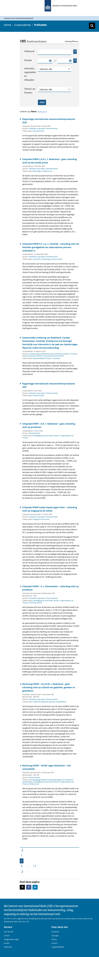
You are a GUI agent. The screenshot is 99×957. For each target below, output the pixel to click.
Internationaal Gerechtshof (54, 356)
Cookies (54, 943)
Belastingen (37, 171)
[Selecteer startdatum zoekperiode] (50, 60)
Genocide (56, 358)
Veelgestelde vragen (11, 939)
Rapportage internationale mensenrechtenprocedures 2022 (48, 121)
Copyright (55, 936)
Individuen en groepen (37, 128)
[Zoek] (92, 26)
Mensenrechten (52, 128)
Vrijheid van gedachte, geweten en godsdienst (49, 702)
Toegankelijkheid (57, 947)
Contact (7, 936)
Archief (6, 943)
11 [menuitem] (35, 866)
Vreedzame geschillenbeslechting (41, 354)
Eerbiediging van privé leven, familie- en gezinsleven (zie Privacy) (47, 437)
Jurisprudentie (22, 24)
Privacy (54, 939)
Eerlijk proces (47, 171)
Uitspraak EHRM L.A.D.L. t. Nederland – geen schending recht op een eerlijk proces (49, 161)
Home (7, 24)
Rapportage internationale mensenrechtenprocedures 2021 (48, 385)
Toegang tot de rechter (41, 519)
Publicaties (8, 947)
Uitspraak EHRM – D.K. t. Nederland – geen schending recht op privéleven (48, 425)
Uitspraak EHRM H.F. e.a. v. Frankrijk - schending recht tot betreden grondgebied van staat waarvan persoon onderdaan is (50, 247)
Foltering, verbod (35, 603)
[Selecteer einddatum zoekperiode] (70, 60)
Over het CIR (8, 932)
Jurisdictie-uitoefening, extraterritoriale (47, 259)
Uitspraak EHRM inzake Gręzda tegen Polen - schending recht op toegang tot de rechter (49, 509)
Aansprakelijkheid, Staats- (42, 358)
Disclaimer (55, 932)
